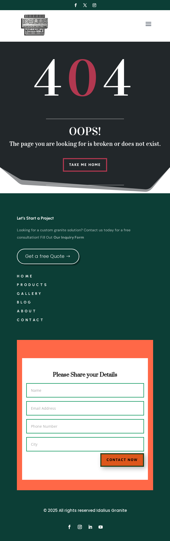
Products (32, 285)
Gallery (29, 293)
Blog (24, 302)
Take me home (85, 165)
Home (25, 276)
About (27, 311)
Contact (30, 320)
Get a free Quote (44, 256)
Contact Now (113, 456)
